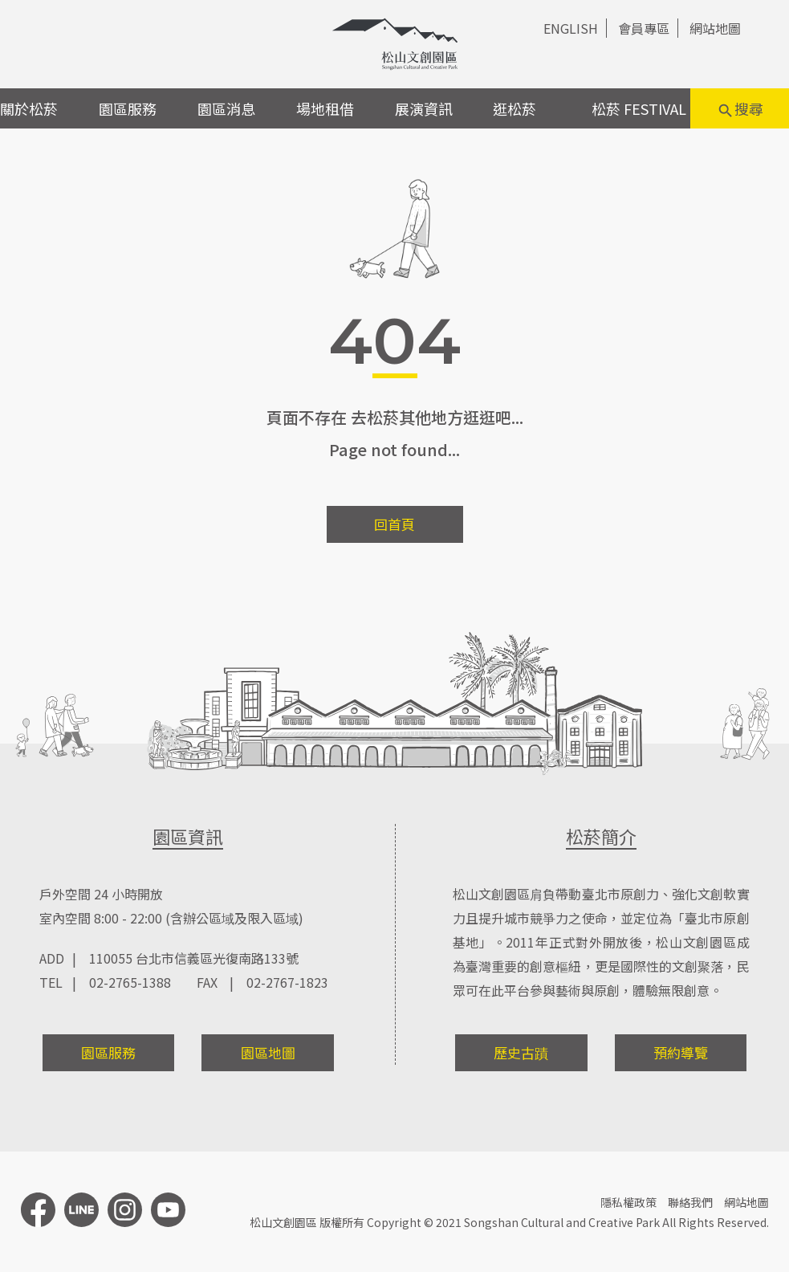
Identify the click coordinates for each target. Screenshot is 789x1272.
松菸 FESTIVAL (639, 108)
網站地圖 (715, 28)
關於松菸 (29, 108)
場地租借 (325, 108)
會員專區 (643, 28)
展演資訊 (424, 108)
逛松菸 (514, 108)
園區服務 (128, 108)
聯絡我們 (690, 1202)
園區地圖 (268, 1052)
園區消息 (226, 108)
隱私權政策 (628, 1202)
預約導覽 (680, 1052)
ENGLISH (570, 28)
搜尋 (740, 109)
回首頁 (394, 524)
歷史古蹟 (521, 1052)
